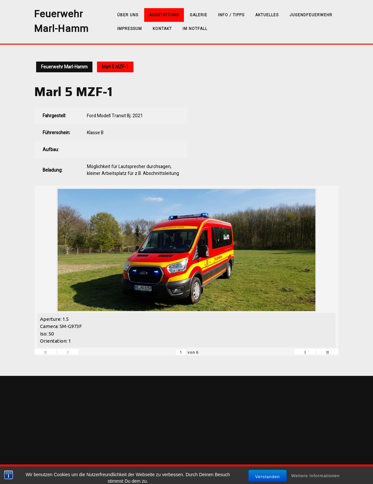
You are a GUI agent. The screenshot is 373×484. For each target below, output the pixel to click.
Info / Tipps (231, 15)
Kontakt (162, 29)
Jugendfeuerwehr (310, 15)
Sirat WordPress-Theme (167, 474)
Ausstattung (164, 15)
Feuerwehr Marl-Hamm (61, 21)
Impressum (129, 29)
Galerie (198, 15)
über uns (127, 15)
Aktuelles (267, 15)
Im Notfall (195, 29)
